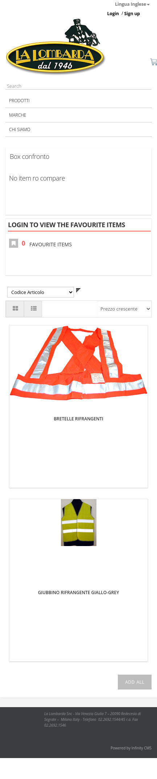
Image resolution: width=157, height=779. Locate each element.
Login (113, 13)
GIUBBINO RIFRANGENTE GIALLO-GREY (78, 592)
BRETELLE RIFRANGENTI (78, 419)
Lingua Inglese (132, 4)
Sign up (132, 13)
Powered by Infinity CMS (131, 747)
